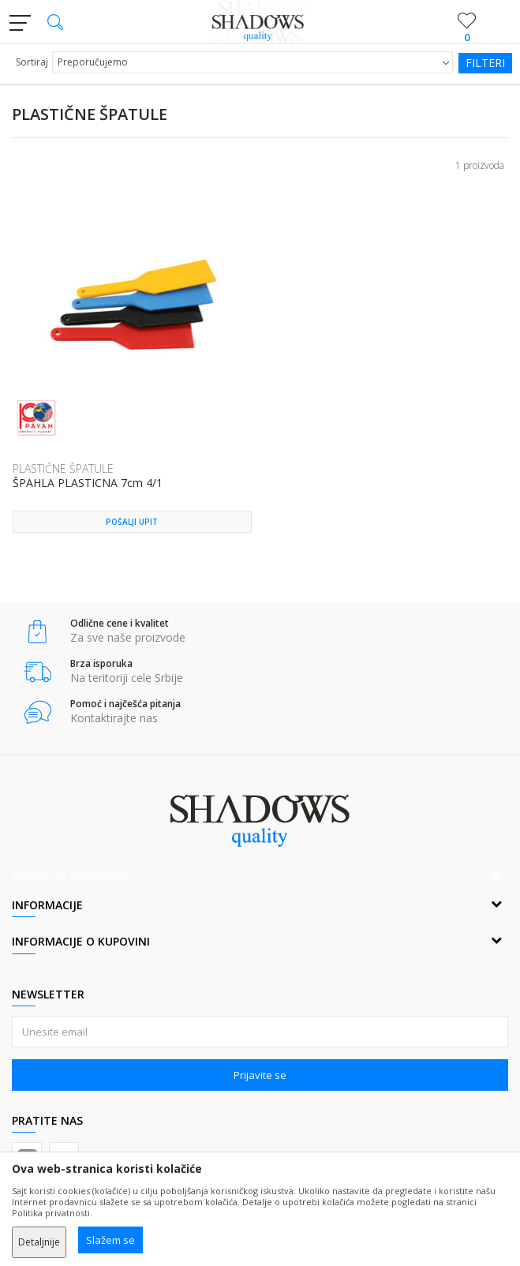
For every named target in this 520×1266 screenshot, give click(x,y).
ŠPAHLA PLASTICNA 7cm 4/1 (88, 483)
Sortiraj (32, 62)
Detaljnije (39, 1242)
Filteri (485, 62)
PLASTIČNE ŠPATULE (63, 468)
